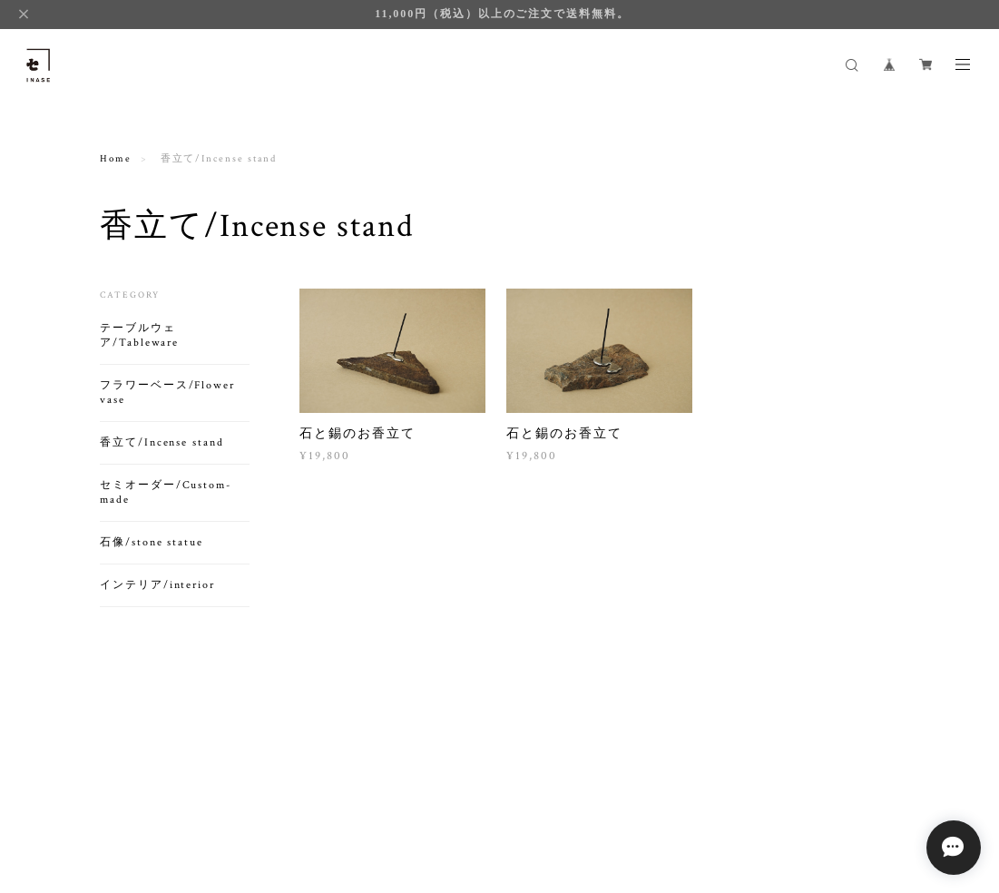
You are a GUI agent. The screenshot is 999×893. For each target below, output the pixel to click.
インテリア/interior (157, 585)
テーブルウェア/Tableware (139, 335)
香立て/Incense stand (162, 442)
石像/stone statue (151, 542)
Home (116, 158)
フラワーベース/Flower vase (167, 392)
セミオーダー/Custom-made (165, 492)
